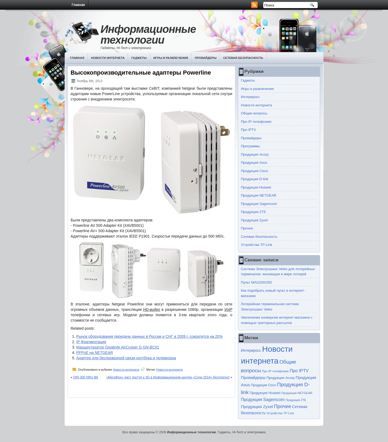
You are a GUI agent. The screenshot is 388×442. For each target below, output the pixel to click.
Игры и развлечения (170, 58)
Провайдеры (205, 58)
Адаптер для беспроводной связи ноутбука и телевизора (126, 358)
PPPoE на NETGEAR (94, 352)
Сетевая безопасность (243, 58)
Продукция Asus (254, 163)
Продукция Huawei (256, 187)
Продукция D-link (254, 179)
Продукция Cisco (254, 171)
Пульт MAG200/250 (256, 282)
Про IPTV (248, 130)
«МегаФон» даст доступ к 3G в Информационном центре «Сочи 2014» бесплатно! (168, 377)
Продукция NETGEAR (258, 195)
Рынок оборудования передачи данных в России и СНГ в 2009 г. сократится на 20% (149, 336)
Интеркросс (250, 97)
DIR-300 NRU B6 (85, 377)
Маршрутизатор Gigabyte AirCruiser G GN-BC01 (117, 347)
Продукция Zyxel (254, 220)
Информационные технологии (148, 34)
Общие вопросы (254, 113)
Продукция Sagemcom (259, 204)
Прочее (247, 228)
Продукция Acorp (255, 154)
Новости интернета (108, 58)
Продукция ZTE (253, 212)
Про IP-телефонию (256, 122)
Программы (250, 146)
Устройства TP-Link (256, 245)
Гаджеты (139, 58)
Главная (78, 5)
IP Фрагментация (91, 342)
